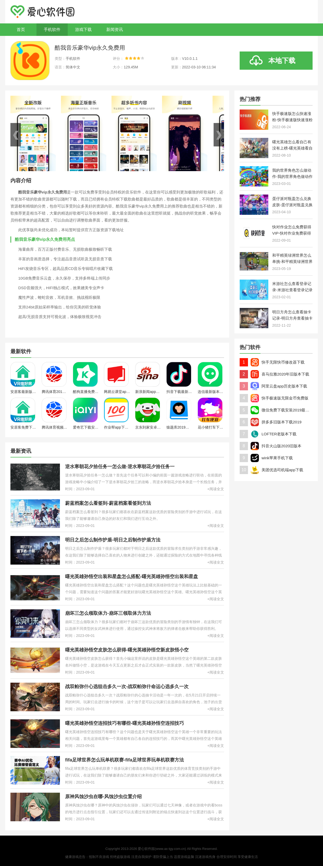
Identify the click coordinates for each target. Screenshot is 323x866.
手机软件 (52, 29)
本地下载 (281, 60)
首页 (21, 29)
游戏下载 (83, 29)
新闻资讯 (114, 29)
